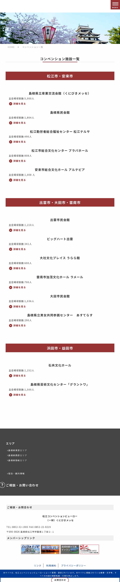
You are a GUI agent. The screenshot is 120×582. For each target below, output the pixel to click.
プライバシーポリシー (73, 565)
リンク (37, 565)
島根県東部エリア (17, 450)
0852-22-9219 (43, 527)
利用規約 (51, 565)
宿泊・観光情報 (16, 473)
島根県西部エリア (17, 455)
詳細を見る (19, 103)
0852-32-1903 (20, 527)
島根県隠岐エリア (17, 460)
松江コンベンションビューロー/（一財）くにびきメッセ (9, 6)
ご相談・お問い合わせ (22, 485)
